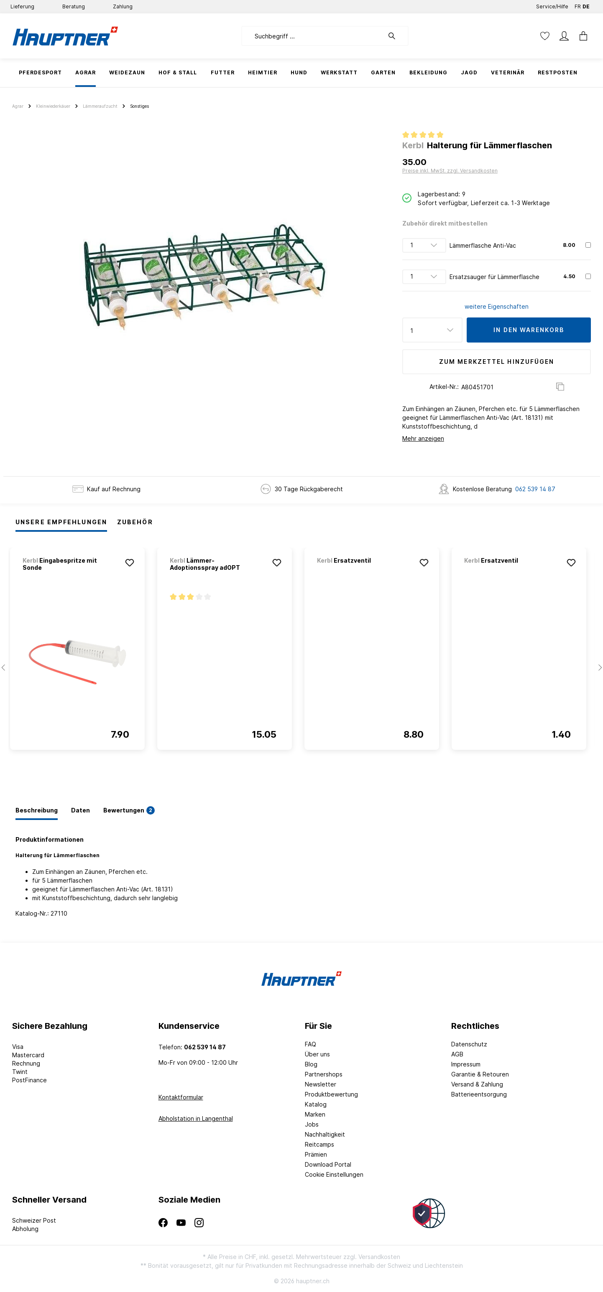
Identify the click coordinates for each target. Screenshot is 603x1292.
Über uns (317, 1054)
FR (578, 5)
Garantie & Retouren (480, 1074)
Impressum (465, 1064)
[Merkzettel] (544, 36)
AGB (457, 1054)
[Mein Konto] (564, 36)
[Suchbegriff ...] (312, 36)
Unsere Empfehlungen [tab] (61, 521)
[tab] (36, 811)
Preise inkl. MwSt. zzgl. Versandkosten (450, 171)
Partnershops (323, 1074)
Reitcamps (319, 1144)
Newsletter (320, 1084)
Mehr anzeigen (423, 438)
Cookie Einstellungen (334, 1174)
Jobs (312, 1124)
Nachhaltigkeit (325, 1134)
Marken (315, 1114)
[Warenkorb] (581, 36)
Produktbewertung (331, 1094)
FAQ (310, 1044)
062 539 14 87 (535, 488)
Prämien (316, 1154)
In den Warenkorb (528, 329)
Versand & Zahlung (477, 1084)
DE (586, 5)
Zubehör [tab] (135, 521)
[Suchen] (396, 36)
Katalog (316, 1104)
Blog (311, 1064)
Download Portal (328, 1164)
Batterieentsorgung (479, 1094)
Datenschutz (469, 1044)
